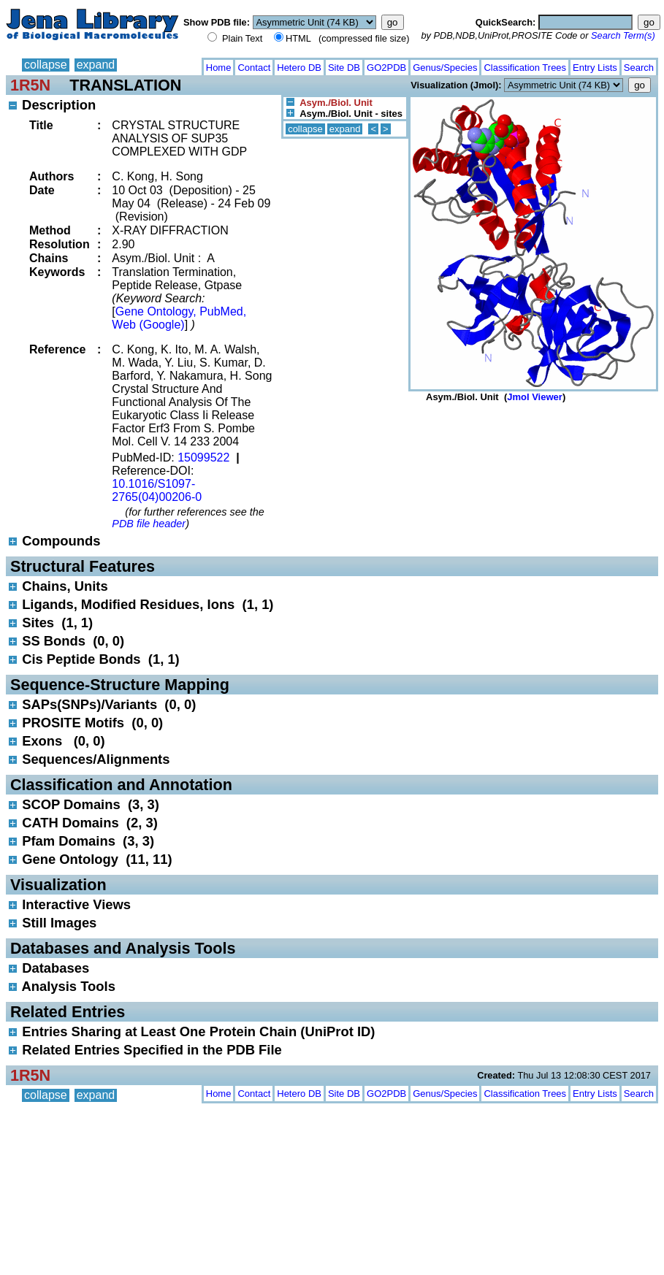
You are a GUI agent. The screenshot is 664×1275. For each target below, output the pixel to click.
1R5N (30, 85)
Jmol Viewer (534, 396)
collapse (45, 64)
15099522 (203, 457)
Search (639, 67)
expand (96, 64)
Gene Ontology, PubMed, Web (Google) (179, 318)
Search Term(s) (623, 35)
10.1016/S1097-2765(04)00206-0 (157, 490)
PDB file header (149, 523)
